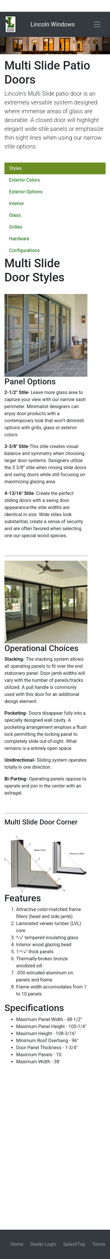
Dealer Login (43, 1244)
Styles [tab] (15, 168)
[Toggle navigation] (97, 24)
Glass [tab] (15, 215)
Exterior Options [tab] (26, 192)
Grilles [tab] (15, 227)
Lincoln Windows (53, 24)
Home (17, 1244)
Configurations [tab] (24, 250)
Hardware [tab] (19, 238)
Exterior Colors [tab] (24, 180)
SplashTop (74, 1244)
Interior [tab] (16, 203)
